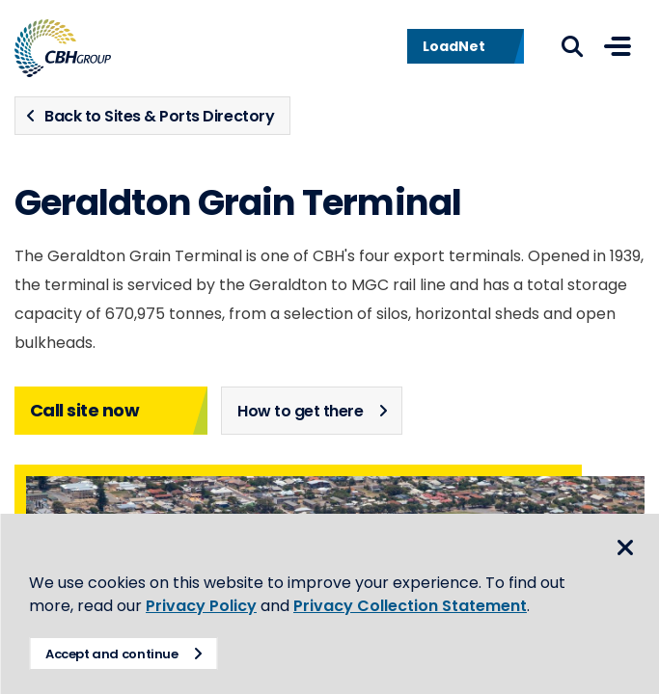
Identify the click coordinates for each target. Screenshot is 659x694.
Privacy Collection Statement (410, 606)
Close (625, 547)
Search (572, 46)
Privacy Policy (201, 606)
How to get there (300, 411)
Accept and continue (111, 654)
